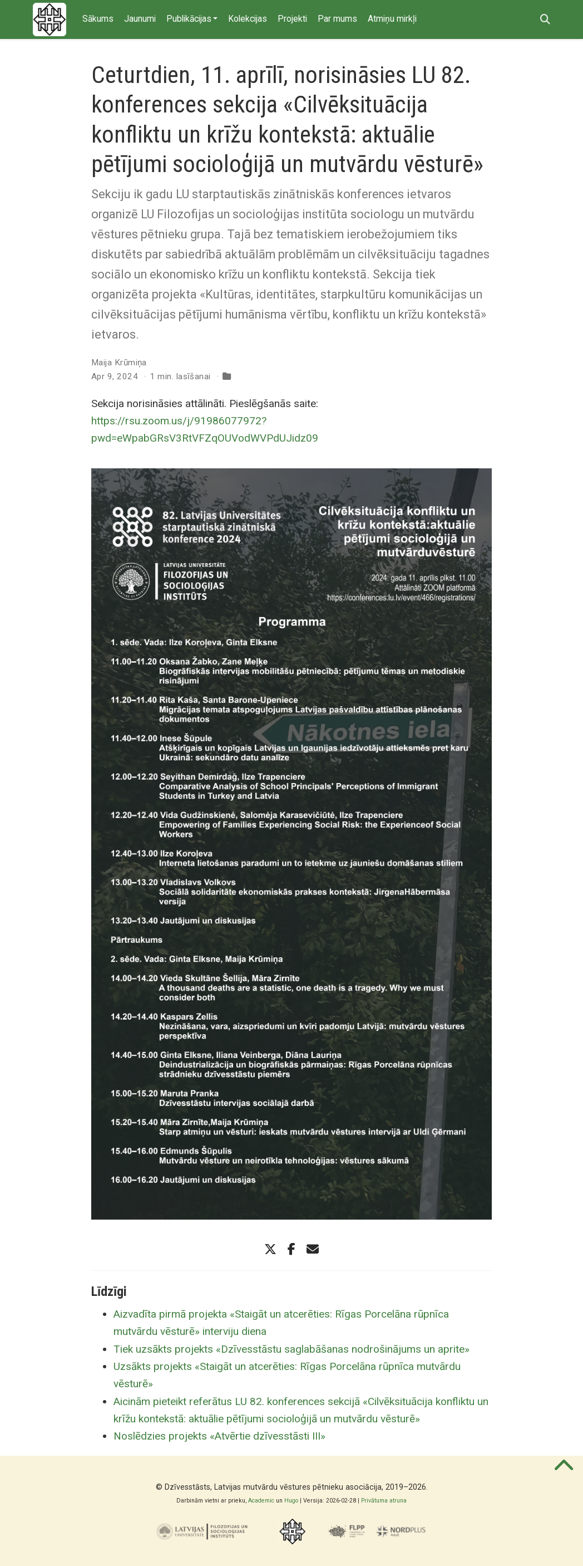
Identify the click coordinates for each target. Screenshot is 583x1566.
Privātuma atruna (384, 1500)
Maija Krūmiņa (119, 363)
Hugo (291, 1500)
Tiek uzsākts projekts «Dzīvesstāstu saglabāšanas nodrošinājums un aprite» (291, 1349)
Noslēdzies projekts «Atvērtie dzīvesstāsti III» (219, 1436)
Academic (261, 1500)
